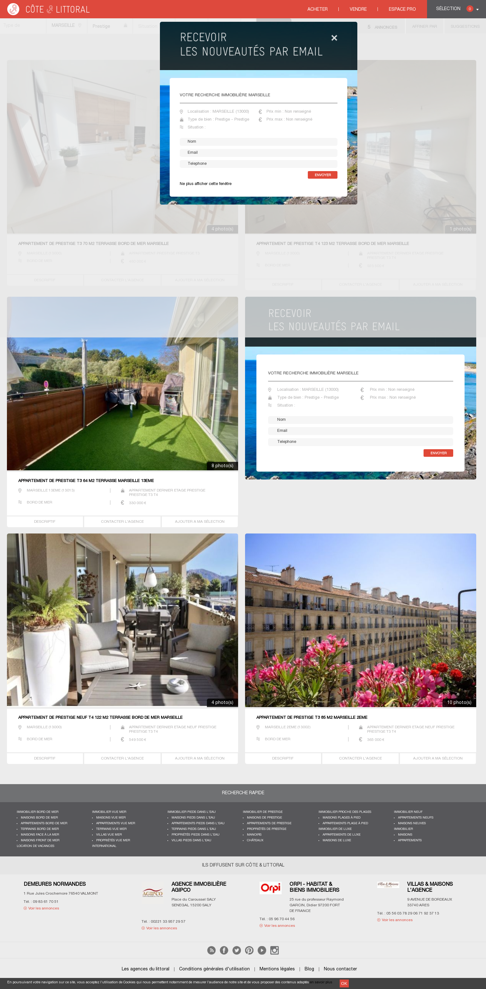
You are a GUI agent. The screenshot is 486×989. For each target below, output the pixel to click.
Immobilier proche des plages (345, 812)
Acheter (317, 10)
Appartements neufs (415, 817)
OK (344, 983)
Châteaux (255, 840)
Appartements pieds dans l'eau (198, 823)
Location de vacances (35, 846)
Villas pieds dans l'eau (191, 840)
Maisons (405, 834)
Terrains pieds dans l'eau (194, 829)
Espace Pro (402, 10)
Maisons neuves (412, 823)
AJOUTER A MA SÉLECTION (200, 521)
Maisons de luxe (337, 840)
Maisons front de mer (40, 840)
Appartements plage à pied (345, 823)
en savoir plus (321, 982)
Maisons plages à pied (341, 817)
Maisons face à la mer (40, 834)
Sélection (454, 8)
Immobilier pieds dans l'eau (191, 812)
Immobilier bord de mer (37, 812)
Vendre (358, 10)
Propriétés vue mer (113, 840)
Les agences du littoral (145, 969)
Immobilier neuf (408, 812)
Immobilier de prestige (263, 812)
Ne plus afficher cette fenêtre (205, 184)
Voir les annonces (43, 908)
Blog (309, 969)
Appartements (410, 840)
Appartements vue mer (115, 823)
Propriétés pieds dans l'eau (196, 834)
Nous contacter (340, 969)
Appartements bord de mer (44, 823)
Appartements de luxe (341, 834)
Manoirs (254, 834)
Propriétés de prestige (266, 829)
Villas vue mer (109, 834)
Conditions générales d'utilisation (214, 969)
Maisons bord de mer (39, 817)
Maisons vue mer (111, 817)
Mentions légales (277, 969)
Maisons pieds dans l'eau (193, 817)
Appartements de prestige (269, 823)
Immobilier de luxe (335, 829)
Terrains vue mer (111, 829)
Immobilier (403, 829)
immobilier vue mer (109, 812)
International (104, 846)
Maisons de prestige (264, 817)
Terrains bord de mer (40, 829)
